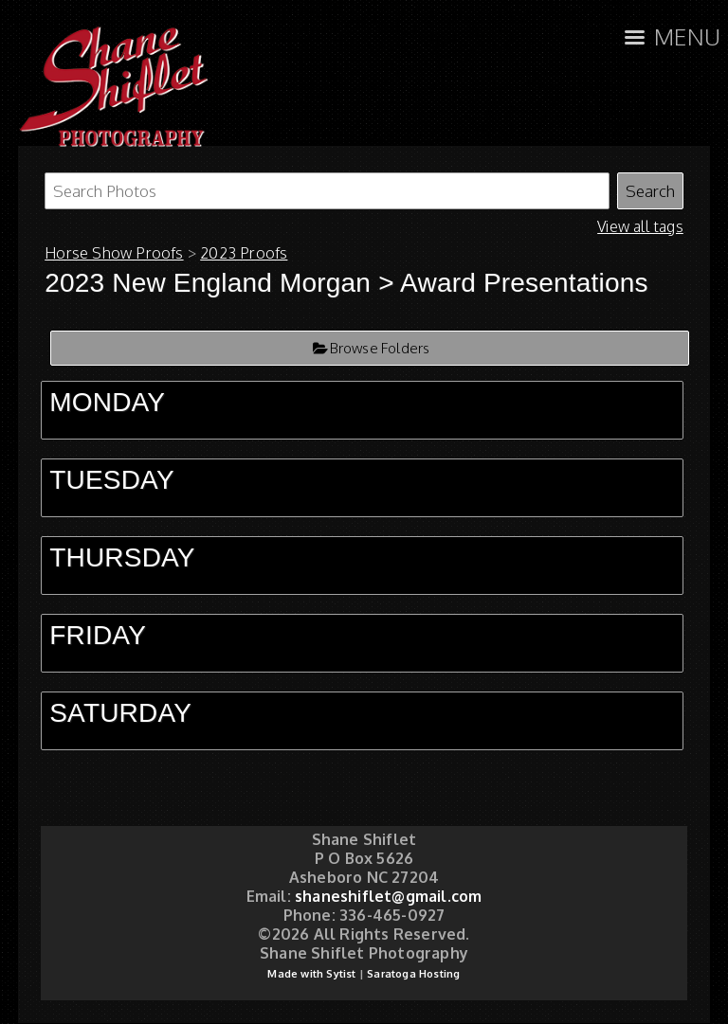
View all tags (640, 226)
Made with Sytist (311, 973)
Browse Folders (380, 348)
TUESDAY (111, 479)
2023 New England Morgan (211, 282)
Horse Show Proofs (114, 252)
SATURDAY (120, 713)
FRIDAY (97, 635)
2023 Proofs (243, 252)
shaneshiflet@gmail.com (388, 896)
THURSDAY (122, 557)
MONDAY (107, 402)
